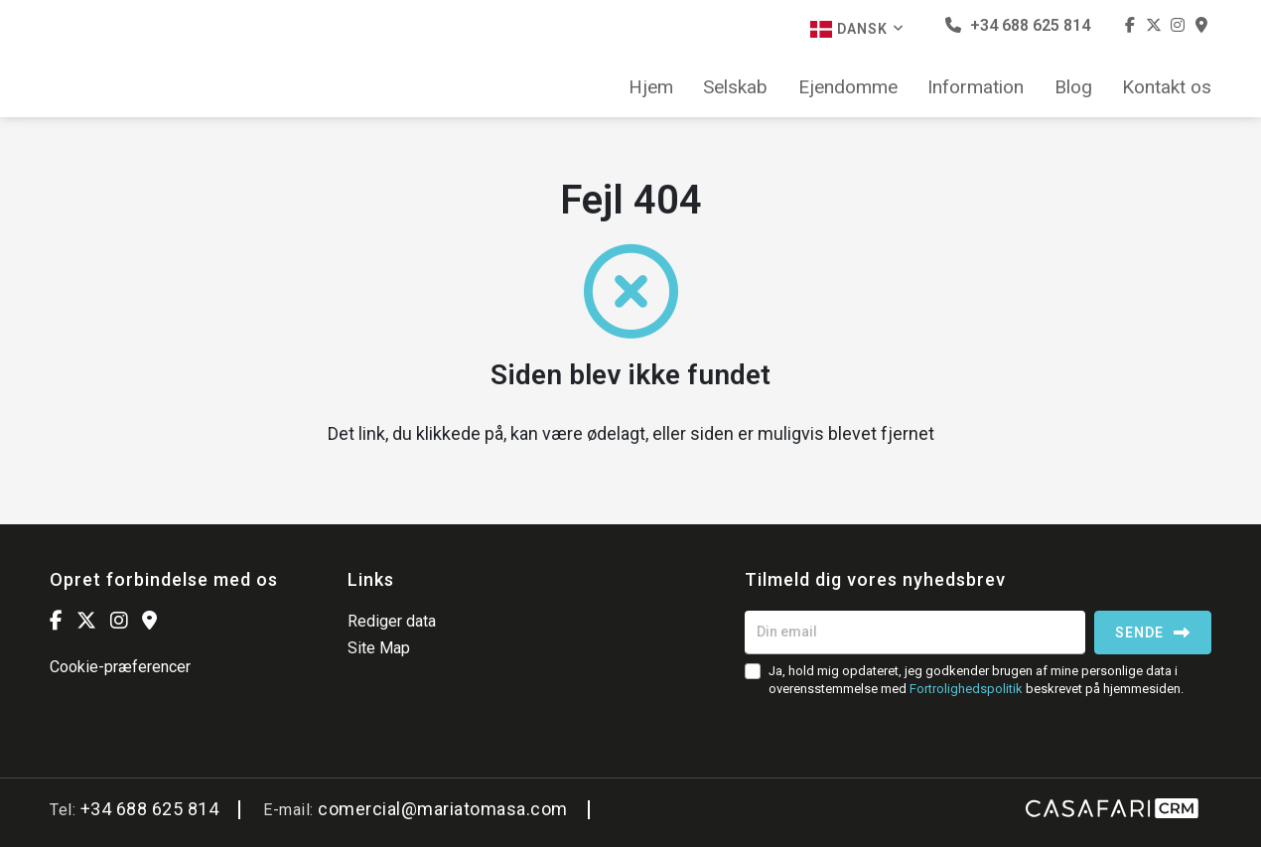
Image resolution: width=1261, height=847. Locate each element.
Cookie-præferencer (120, 666)
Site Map (379, 647)
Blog (1073, 87)
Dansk (857, 29)
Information (975, 87)
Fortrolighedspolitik (966, 688)
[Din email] (915, 632)
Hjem (651, 87)
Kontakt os (1166, 87)
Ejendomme (848, 87)
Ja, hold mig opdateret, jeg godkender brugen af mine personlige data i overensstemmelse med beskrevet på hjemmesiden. (976, 679)
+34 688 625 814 (1017, 25)
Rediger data (392, 621)
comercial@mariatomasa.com (443, 808)
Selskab (735, 87)
